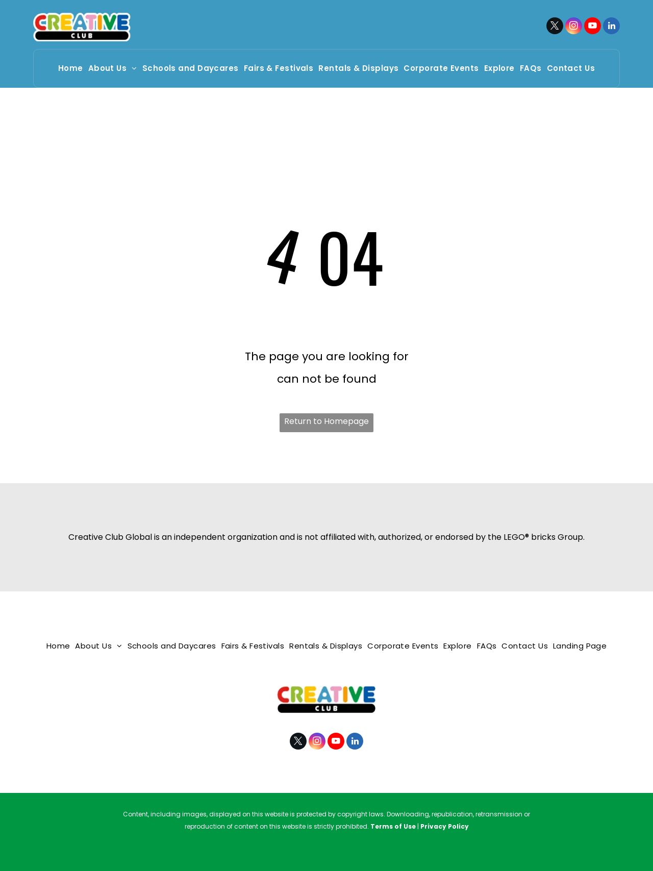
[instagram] (573, 27)
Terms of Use (393, 826)
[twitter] (554, 27)
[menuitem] (71, 68)
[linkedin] (611, 27)
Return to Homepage (326, 421)
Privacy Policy (444, 826)
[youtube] (592, 27)
